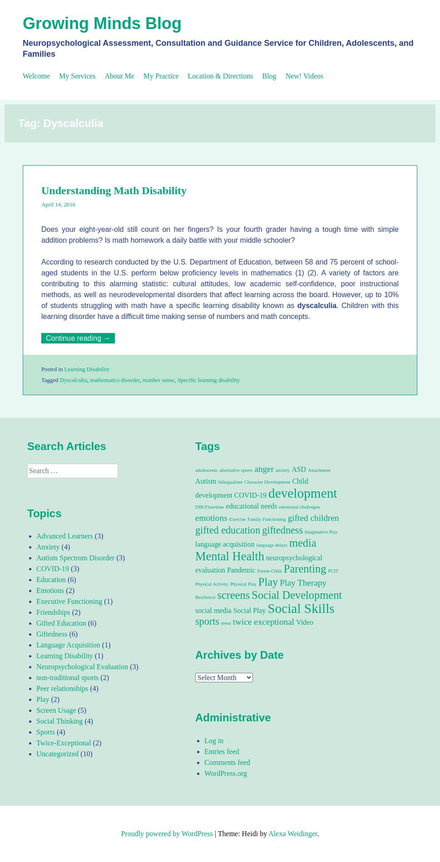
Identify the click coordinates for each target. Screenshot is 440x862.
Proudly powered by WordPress (167, 834)
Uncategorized (57, 754)
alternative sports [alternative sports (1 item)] (235, 470)
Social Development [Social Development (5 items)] (297, 595)
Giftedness (51, 634)
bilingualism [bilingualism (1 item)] (230, 482)
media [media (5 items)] (302, 543)
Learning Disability (86, 369)
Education (51, 579)
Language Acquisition (68, 645)
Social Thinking (59, 721)
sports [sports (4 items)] (207, 621)
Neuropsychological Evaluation (82, 667)
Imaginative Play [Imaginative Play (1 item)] (321, 531)
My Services (77, 76)
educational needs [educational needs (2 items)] (251, 506)
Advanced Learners (64, 536)
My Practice (161, 76)
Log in (213, 740)
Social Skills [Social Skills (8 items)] (300, 608)
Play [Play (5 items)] (268, 582)
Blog (269, 76)
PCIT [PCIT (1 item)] (333, 570)
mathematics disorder (115, 380)
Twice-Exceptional (63, 743)
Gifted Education (61, 623)
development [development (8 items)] (302, 493)
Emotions (50, 590)
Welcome (36, 76)
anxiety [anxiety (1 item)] (283, 470)
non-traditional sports (67, 677)
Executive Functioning (69, 601)
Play (42, 699)
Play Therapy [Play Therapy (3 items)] (303, 583)
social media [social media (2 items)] (213, 610)
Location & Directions (220, 76)
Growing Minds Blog (102, 23)
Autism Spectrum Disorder (75, 558)
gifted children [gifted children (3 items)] (313, 518)
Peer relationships (62, 688)
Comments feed (227, 762)
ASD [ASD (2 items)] (299, 469)
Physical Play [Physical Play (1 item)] (243, 584)
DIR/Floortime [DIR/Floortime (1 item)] (209, 506)
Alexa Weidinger (292, 834)
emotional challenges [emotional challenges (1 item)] (299, 506)
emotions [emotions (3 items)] (211, 518)
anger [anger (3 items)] (264, 469)
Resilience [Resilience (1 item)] (205, 597)
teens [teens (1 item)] (226, 623)
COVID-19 (52, 569)
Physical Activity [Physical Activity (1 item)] (211, 584)
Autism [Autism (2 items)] (206, 481)
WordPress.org (225, 773)
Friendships (53, 612)
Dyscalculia (73, 380)
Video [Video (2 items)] (304, 622)
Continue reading (80, 338)
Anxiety (48, 547)
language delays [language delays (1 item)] (272, 545)
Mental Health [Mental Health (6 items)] (229, 556)
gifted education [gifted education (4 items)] (227, 530)
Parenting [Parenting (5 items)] (305, 569)
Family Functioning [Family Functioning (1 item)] (266, 519)
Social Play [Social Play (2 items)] (249, 610)
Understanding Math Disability (114, 190)
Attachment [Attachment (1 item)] (319, 470)
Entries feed (221, 751)
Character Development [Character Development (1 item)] (267, 482)
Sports (45, 732)
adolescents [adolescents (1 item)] (206, 470)
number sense (158, 380)
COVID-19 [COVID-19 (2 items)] (250, 495)
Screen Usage (56, 710)
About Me (119, 76)
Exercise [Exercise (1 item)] (237, 519)
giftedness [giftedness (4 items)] (282, 530)
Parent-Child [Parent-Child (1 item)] (269, 570)
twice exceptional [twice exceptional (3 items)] (263, 622)
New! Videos (305, 76)
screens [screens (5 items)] (233, 595)
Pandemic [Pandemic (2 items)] (241, 570)
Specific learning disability (209, 380)
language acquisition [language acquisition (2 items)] (225, 544)
